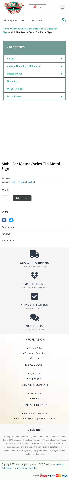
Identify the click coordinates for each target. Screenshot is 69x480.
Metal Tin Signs (18, 182)
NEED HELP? (34, 326)
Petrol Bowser (36, 96)
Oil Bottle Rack (15, 88)
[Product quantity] (5, 198)
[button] (62, 7)
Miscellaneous (36, 73)
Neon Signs (13, 81)
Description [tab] (8, 227)
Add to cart (22, 198)
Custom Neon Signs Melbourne (28, 28)
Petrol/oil (30, 182)
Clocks (36, 58)
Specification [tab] (8, 240)
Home (6, 28)
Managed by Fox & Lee (26, 467)
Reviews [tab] (6, 233)
